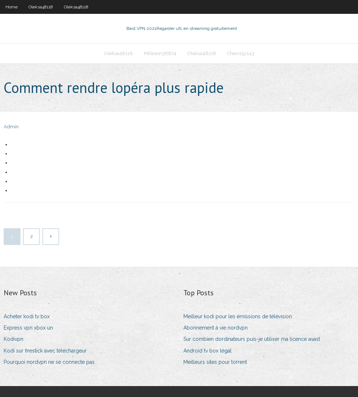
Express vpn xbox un (28, 328)
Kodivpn (13, 339)
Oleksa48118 (40, 6)
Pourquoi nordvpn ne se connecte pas (49, 362)
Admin (11, 126)
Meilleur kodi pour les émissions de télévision (237, 316)
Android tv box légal (207, 351)
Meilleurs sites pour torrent (215, 362)
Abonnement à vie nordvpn (215, 328)
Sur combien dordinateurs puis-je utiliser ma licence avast (251, 339)
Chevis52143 (240, 53)
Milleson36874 (160, 53)
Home (11, 6)
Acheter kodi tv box (27, 316)
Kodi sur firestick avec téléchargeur (45, 351)
